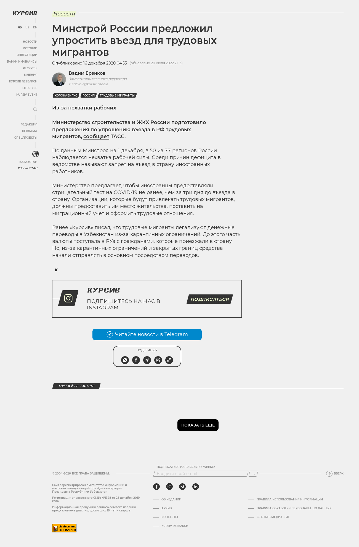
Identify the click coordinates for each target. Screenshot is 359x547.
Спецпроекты (25, 138)
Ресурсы (30, 68)
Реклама (29, 131)
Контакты (169, 517)
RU (20, 27)
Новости (30, 42)
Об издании (171, 499)
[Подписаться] (253, 474)
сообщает (96, 136)
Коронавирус (66, 95)
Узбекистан (27, 168)
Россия (89, 95)
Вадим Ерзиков (87, 73)
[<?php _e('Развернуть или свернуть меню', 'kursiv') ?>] (35, 154)
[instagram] (169, 486)
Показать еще (198, 425)
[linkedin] (195, 486)
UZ (27, 27)
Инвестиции (27, 55)
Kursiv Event (26, 94)
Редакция (29, 124)
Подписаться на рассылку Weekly (186, 467)
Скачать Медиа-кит (273, 517)
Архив (166, 508)
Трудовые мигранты (117, 95)
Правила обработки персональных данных (294, 508)
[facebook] (156, 486)
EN (35, 27)
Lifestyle (29, 88)
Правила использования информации (290, 499)
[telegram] (182, 486)
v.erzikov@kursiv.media (88, 84)
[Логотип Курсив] (24, 13)
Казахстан (28, 162)
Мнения (30, 75)
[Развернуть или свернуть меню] (35, 110)
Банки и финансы (22, 61)
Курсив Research (23, 81)
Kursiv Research (174, 526)
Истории (30, 48)
